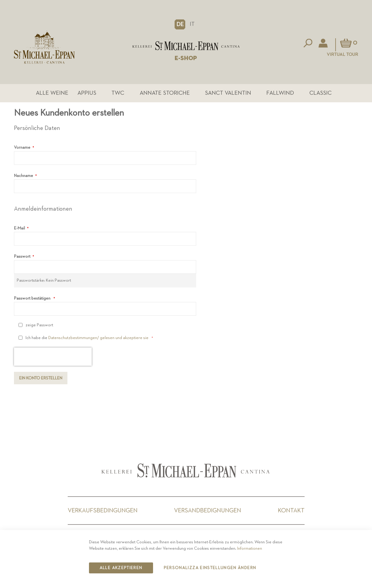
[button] (180, 24)
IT (192, 24)
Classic (320, 93)
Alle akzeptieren (121, 568)
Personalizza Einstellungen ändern (210, 568)
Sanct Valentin (228, 93)
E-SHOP (186, 58)
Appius (86, 93)
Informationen (249, 548)
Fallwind (280, 93)
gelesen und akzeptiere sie (123, 338)
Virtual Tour (342, 54)
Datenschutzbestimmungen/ (73, 338)
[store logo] (186, 46)
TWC (117, 93)
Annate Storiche (165, 93)
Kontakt (291, 511)
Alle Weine (52, 93)
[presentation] (53, 357)
